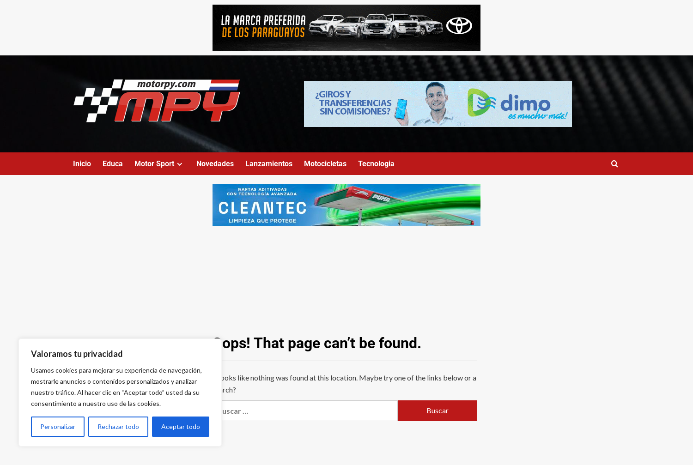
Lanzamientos (268, 163)
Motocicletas (325, 163)
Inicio (82, 163)
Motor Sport (159, 163)
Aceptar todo (180, 426)
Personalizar (57, 426)
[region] (120, 392)
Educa (113, 163)
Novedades (215, 163)
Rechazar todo (118, 426)
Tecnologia (376, 163)
